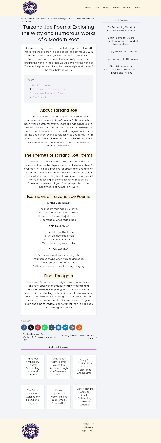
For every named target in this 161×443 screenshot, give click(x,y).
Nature (116, 7)
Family (106, 7)
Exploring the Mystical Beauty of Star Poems (77, 337)
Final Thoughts (40, 97)
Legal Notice (87, 430)
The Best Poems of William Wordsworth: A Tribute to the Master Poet (39, 337)
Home (88, 7)
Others (137, 7)
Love (97, 7)
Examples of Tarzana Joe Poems (49, 93)
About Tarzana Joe (41, 85)
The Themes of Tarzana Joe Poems (50, 89)
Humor (126, 7)
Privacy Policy (88, 424)
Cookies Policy (88, 427)
